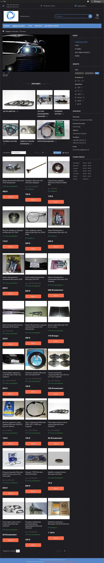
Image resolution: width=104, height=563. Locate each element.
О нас (30, 26)
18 (43, 152)
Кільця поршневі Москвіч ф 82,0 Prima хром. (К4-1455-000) (13, 474)
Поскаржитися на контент (52, 561)
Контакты (38, 26)
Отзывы (78, 49)
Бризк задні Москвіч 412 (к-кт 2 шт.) (58, 326)
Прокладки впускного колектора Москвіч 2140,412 (12, 524)
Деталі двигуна (9, 111)
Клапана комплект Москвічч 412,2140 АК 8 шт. (58, 523)
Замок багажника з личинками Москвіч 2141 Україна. (58, 279)
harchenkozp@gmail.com (81, 150)
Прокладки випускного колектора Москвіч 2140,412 (57, 424)
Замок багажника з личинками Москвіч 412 (57, 231)
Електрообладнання (45, 141)
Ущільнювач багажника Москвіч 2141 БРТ (34, 278)
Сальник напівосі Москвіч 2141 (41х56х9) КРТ (35, 374)
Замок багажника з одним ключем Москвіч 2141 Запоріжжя (35, 327)
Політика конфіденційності (69, 561)
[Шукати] (90, 16)
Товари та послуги (12, 31)
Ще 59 (79, 104)
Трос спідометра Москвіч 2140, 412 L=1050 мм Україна (35, 424)
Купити (10, 197)
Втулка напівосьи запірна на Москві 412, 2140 (13, 231)
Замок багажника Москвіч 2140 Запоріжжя (13, 181)
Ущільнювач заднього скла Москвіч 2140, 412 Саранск (12, 375)
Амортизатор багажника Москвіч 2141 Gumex (13, 326)
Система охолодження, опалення (43, 113)
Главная (7, 26)
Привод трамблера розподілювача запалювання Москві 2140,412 (33, 525)
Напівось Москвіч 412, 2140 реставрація (34, 181)
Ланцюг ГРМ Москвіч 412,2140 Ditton (34, 473)
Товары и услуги (18, 26)
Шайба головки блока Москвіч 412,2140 (57, 473)
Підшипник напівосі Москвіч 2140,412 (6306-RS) (57, 182)
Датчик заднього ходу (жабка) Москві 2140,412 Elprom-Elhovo (12, 424)
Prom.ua (62, 559)
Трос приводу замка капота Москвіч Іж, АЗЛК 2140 (35, 232)
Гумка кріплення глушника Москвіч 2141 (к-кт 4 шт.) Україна (59, 375)
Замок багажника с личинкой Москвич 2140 (12, 278)
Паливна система (10, 141)
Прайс (77, 56)
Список (66, 152)
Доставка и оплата (51, 26)
